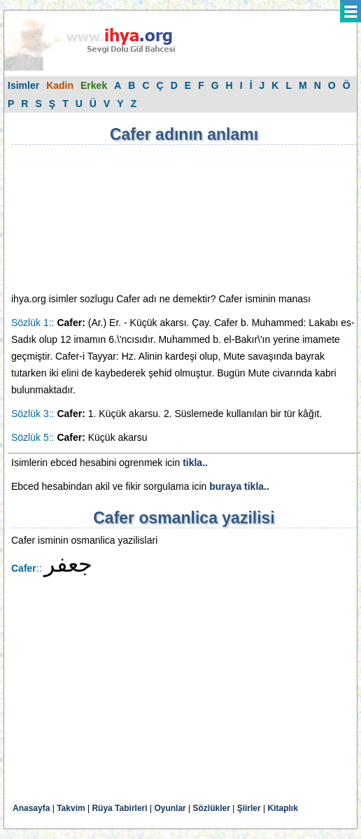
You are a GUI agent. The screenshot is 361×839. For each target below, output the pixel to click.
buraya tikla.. (239, 486)
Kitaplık (283, 808)
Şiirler (249, 808)
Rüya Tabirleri (119, 808)
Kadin (59, 85)
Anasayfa (31, 808)
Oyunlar (169, 808)
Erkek (93, 85)
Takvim (71, 808)
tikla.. (195, 462)
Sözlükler (211, 808)
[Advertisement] (81, 218)
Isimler (23, 85)
